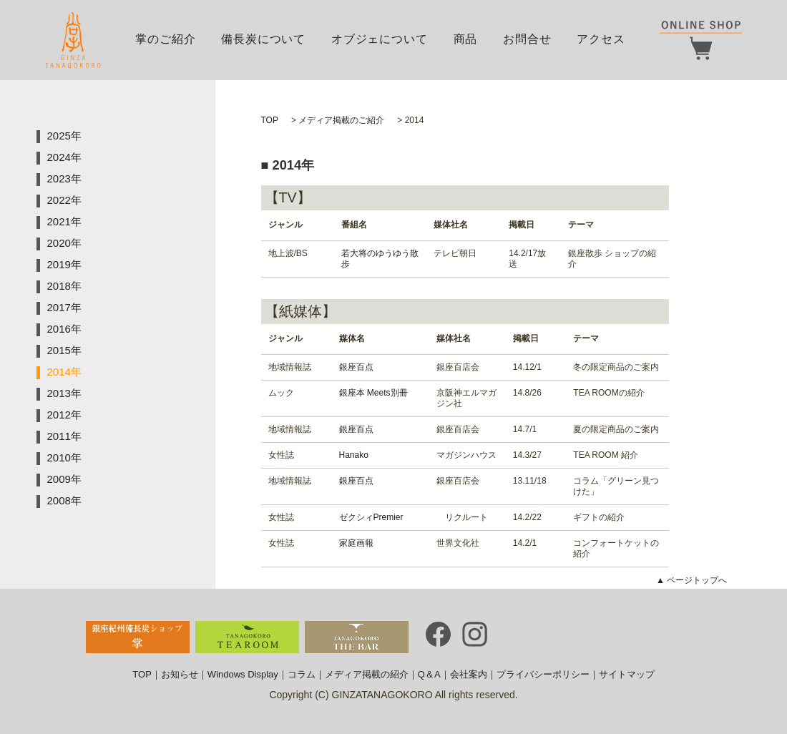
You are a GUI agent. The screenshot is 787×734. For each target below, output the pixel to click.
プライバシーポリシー (543, 674)
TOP (142, 674)
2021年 (64, 221)
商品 (466, 39)
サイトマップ (627, 674)
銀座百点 (356, 367)
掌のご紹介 (165, 39)
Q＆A (429, 674)
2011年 (64, 436)
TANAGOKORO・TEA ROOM (247, 637)
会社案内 (468, 674)
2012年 (64, 414)
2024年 (64, 157)
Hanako (353, 455)
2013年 (64, 393)
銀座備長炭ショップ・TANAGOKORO (138, 637)
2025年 (64, 135)
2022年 (64, 200)
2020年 (64, 243)
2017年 (64, 307)
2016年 (64, 328)
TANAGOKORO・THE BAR (357, 637)
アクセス (601, 39)
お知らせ (179, 674)
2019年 (64, 264)
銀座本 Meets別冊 (373, 393)
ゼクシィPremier (371, 517)
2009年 (64, 479)
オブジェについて (379, 39)
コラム (302, 674)
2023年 (64, 178)
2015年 (64, 350)
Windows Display (242, 674)
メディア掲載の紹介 (367, 674)
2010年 (64, 457)
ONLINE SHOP (701, 40)
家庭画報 (356, 543)
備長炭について (263, 39)
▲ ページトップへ (691, 580)
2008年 (64, 500)
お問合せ (527, 39)
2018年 (64, 285)
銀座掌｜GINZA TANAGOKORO (73, 40)
